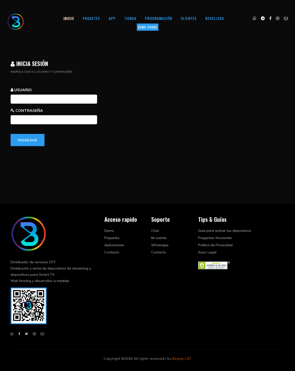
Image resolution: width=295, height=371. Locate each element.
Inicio (68, 18)
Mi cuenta (158, 238)
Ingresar (27, 140)
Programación (158, 18)
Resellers (214, 18)
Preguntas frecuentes (215, 238)
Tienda (130, 18)
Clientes (189, 18)
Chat (155, 230)
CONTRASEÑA (27, 110)
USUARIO (21, 89)
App (112, 18)
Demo (109, 230)
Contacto (111, 252)
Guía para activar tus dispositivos (224, 230)
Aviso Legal (207, 252)
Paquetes (91, 18)
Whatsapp (160, 245)
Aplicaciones (114, 245)
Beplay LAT (181, 358)
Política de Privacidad (215, 245)
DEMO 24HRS (147, 27)
